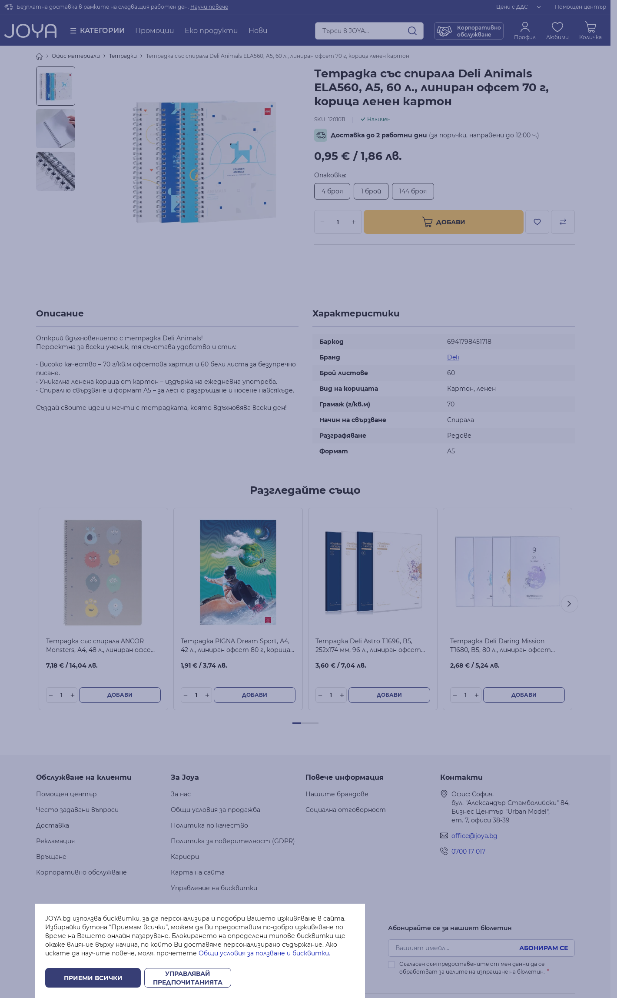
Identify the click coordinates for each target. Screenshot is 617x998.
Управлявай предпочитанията (187, 978)
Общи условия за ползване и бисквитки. (264, 953)
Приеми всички (93, 978)
